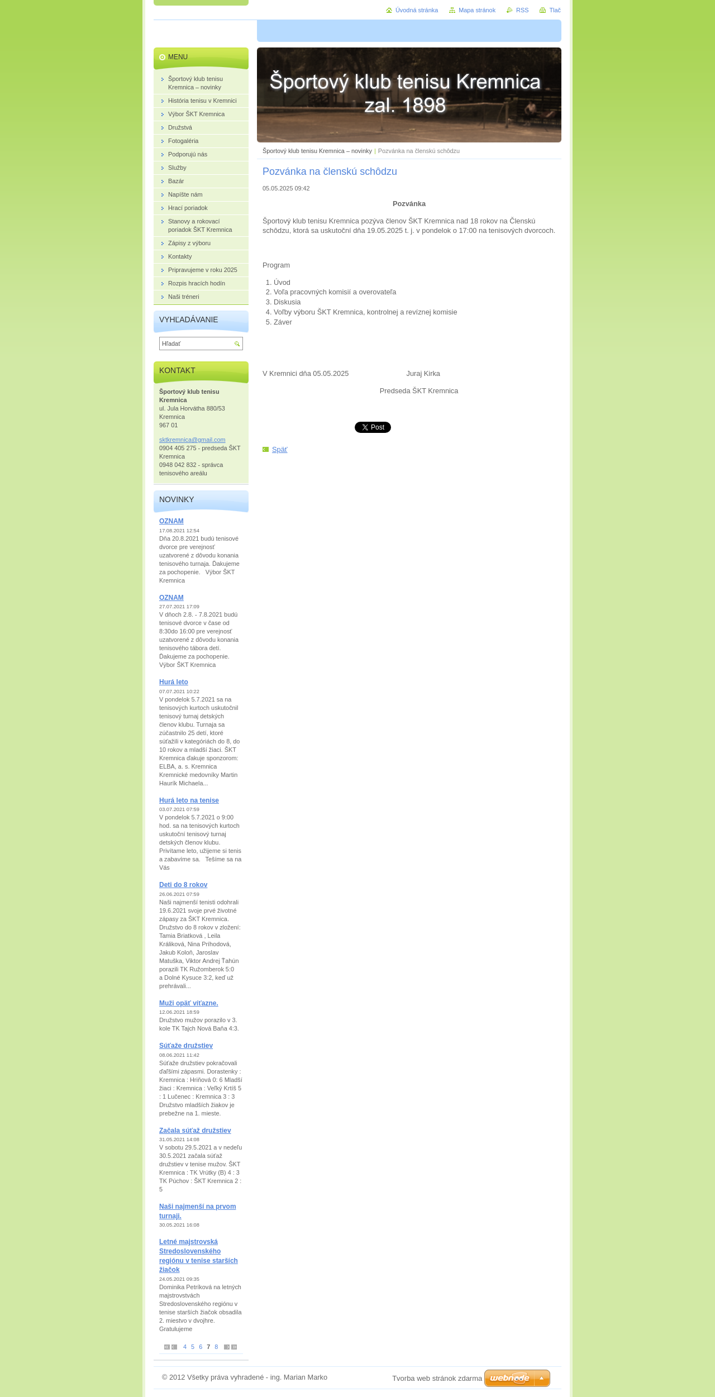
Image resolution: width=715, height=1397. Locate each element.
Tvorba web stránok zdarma (437, 1378)
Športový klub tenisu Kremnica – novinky (317, 150)
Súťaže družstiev (186, 1046)
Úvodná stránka (416, 10)
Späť (280, 449)
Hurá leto (173, 682)
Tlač (555, 10)
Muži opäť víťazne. (188, 1003)
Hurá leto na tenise (189, 800)
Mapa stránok (477, 10)
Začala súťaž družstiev (195, 1130)
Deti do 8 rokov (183, 885)
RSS (522, 10)
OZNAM (171, 521)
